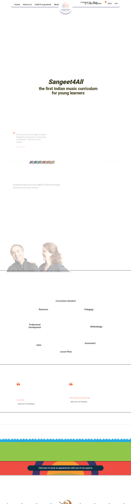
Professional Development (35, 326)
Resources (43, 309)
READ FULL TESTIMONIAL (26, 404)
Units (38, 345)
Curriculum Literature (66, 300)
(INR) (116, 3)
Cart (110, 3)
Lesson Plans (66, 351)
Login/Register (93, 3)
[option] (41, 393)
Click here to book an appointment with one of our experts (65, 468)
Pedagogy (89, 309)
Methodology (96, 326)
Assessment (90, 343)
